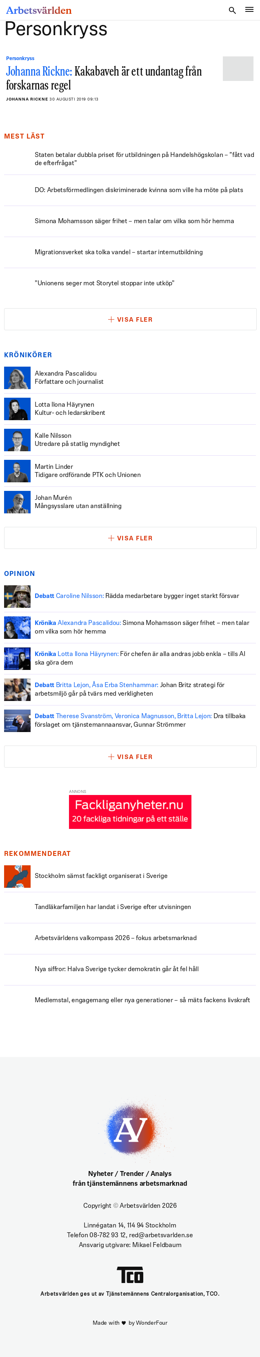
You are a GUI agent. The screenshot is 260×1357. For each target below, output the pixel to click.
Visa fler (135, 320)
